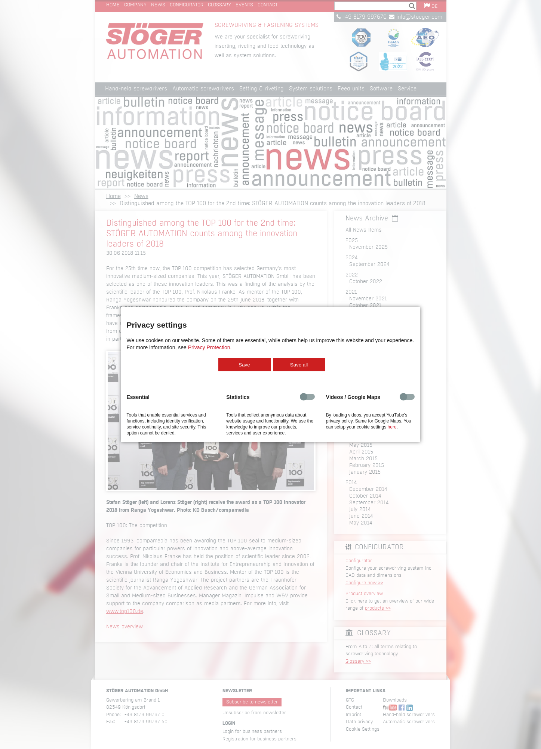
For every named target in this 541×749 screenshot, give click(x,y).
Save (244, 365)
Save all (299, 365)
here (392, 427)
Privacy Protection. (210, 347)
